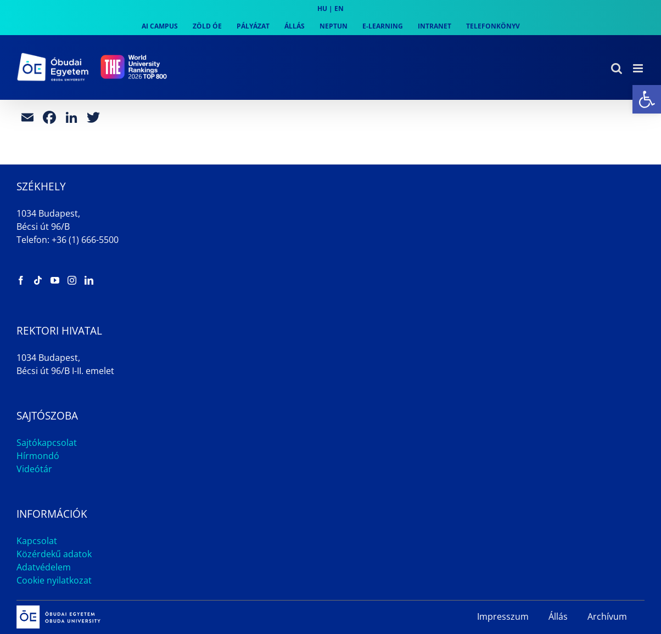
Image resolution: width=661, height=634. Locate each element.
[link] (646, 99)
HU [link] (322, 8)
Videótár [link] (34, 469)
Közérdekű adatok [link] (54, 554)
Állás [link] (558, 616)
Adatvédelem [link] (43, 567)
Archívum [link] (607, 616)
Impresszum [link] (503, 616)
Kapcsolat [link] (36, 541)
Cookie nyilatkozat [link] (54, 580)
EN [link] (339, 8)
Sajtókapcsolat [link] (46, 443)
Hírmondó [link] (37, 456)
